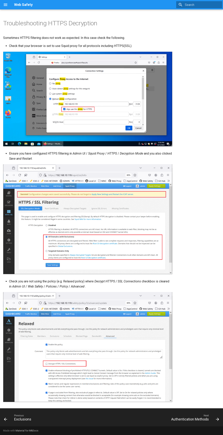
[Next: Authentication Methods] (194, 418)
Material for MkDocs (27, 430)
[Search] (199, 4)
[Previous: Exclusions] (19, 418)
